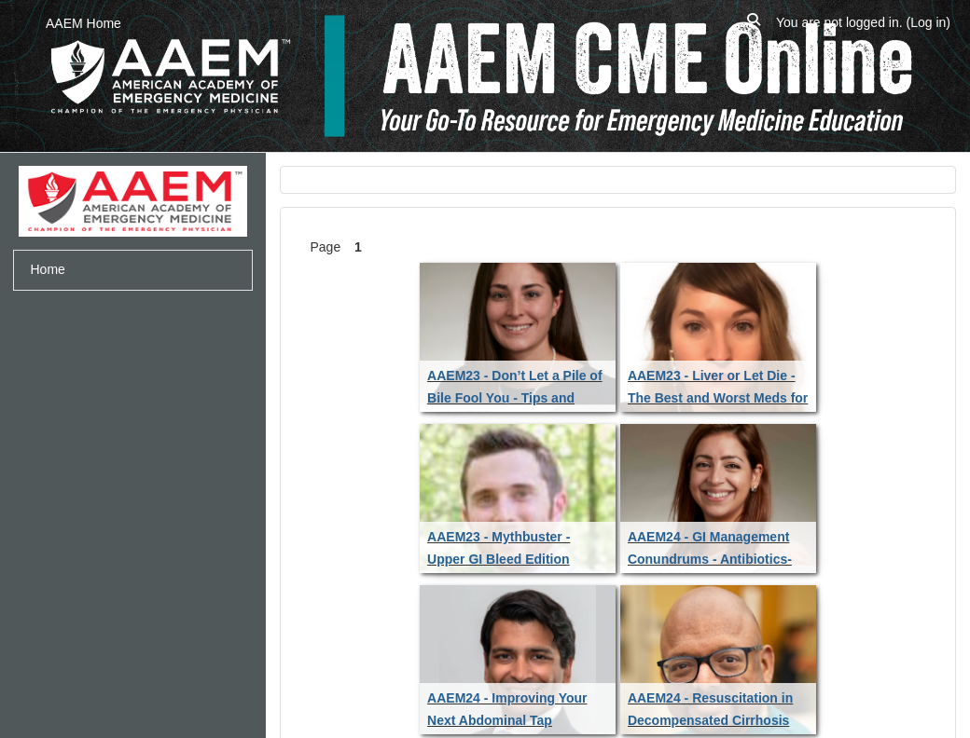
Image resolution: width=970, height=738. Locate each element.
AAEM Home (83, 23)
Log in (928, 22)
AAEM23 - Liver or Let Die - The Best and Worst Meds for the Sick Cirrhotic (718, 398)
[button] (753, 23)
